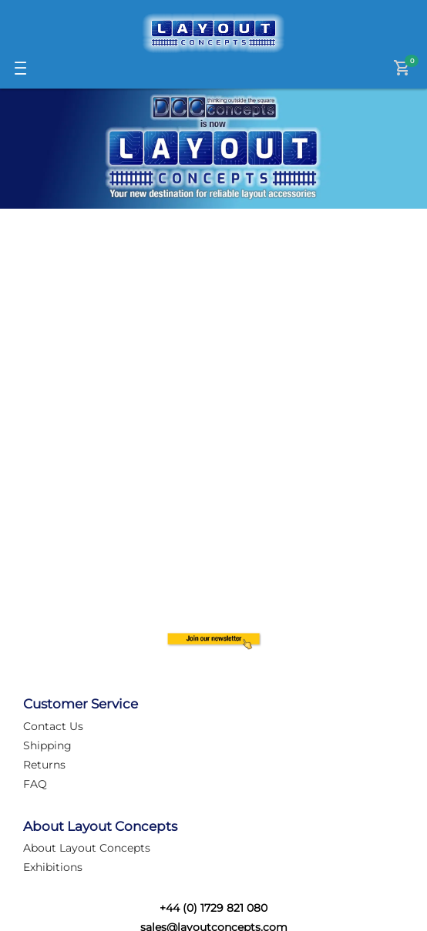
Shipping (47, 745)
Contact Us (53, 726)
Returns (44, 765)
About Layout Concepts (86, 848)
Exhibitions (52, 867)
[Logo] (213, 33)
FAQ (35, 784)
